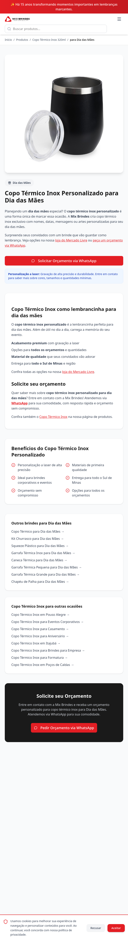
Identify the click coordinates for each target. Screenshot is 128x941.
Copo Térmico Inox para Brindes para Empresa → (48, 650)
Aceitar (116, 928)
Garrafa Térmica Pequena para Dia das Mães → (46, 567)
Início (8, 40)
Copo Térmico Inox (53, 417)
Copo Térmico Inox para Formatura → (39, 657)
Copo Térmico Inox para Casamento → (40, 629)
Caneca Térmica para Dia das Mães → (39, 560)
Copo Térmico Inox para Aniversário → (40, 636)
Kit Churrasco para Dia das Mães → (37, 538)
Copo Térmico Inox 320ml (49, 40)
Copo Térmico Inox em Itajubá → (35, 643)
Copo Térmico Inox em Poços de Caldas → (42, 665)
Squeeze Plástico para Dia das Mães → (40, 546)
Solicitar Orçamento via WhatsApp (64, 260)
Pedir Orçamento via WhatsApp (64, 727)
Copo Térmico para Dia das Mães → (37, 531)
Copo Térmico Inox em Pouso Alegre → (40, 614)
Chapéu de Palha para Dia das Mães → (40, 581)
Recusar (96, 928)
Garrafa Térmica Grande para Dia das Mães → (45, 574)
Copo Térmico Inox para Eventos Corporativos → (47, 622)
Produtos (22, 40)
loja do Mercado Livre (71, 240)
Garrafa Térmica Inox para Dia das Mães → (43, 553)
